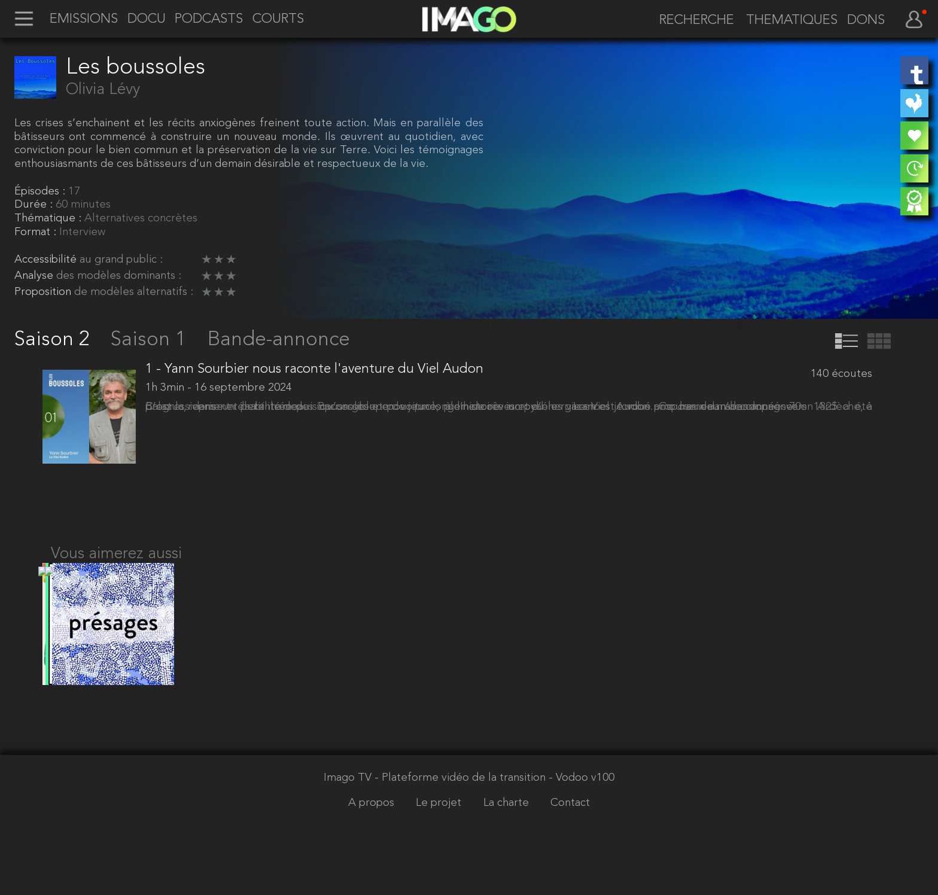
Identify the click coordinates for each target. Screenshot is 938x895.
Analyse (35, 276)
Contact (570, 832)
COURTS (278, 19)
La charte (507, 832)
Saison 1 (151, 340)
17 (74, 191)
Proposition (44, 292)
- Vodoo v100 (581, 807)
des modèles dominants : (118, 276)
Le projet (440, 832)
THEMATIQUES (792, 21)
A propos (372, 832)
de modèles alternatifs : (133, 292)
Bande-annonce (279, 340)
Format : (36, 232)
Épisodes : (41, 191)
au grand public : (121, 260)
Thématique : (49, 218)
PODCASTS (209, 19)
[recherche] (691, 21)
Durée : (35, 205)
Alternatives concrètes (140, 218)
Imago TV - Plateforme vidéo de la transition (436, 807)
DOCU (146, 19)
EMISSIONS (84, 19)
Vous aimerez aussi (116, 569)
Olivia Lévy (103, 90)
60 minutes (83, 205)
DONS (866, 21)
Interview (82, 232)
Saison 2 (54, 340)
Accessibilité (47, 260)
